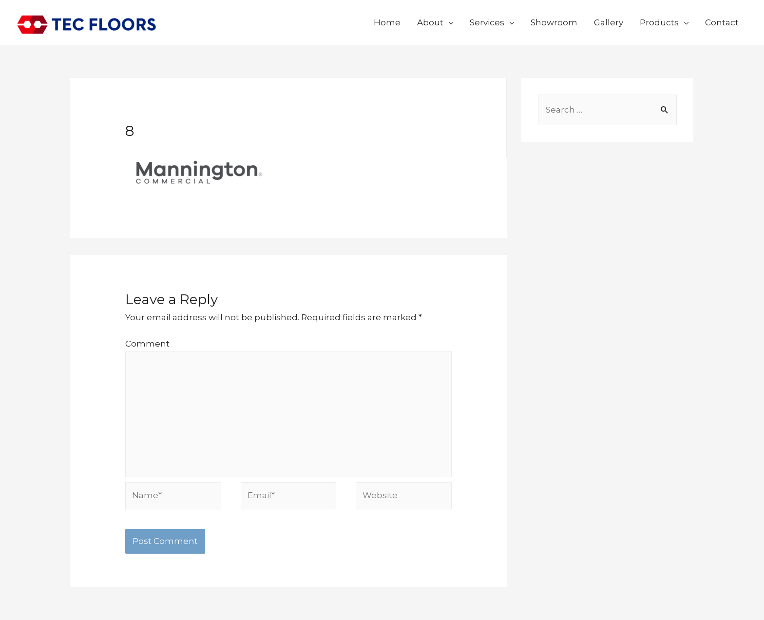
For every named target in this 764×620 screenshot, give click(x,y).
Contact (722, 22)
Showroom (554, 22)
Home (387, 22)
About (430, 22)
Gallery (608, 22)
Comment (147, 344)
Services (487, 22)
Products (659, 22)
